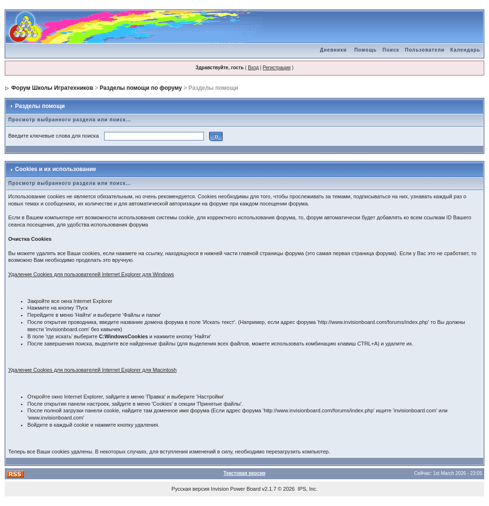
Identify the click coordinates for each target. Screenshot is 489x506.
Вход (253, 67)
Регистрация (276, 67)
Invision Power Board (236, 489)
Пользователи (425, 50)
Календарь (465, 50)
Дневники (333, 50)
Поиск (391, 50)
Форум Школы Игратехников (52, 88)
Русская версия (190, 489)
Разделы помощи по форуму (141, 88)
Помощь (365, 50)
